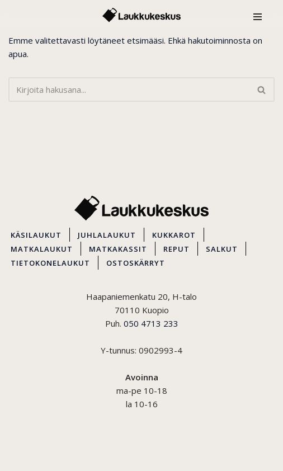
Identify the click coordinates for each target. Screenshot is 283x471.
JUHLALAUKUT (107, 235)
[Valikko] (257, 15)
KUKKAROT (174, 235)
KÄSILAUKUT (36, 235)
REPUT (176, 249)
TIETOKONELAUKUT (50, 263)
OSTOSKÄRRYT (135, 263)
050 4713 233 (151, 323)
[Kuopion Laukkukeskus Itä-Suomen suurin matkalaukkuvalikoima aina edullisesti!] (141, 15)
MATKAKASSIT (118, 249)
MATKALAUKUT (42, 249)
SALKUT (222, 249)
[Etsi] (128, 89)
